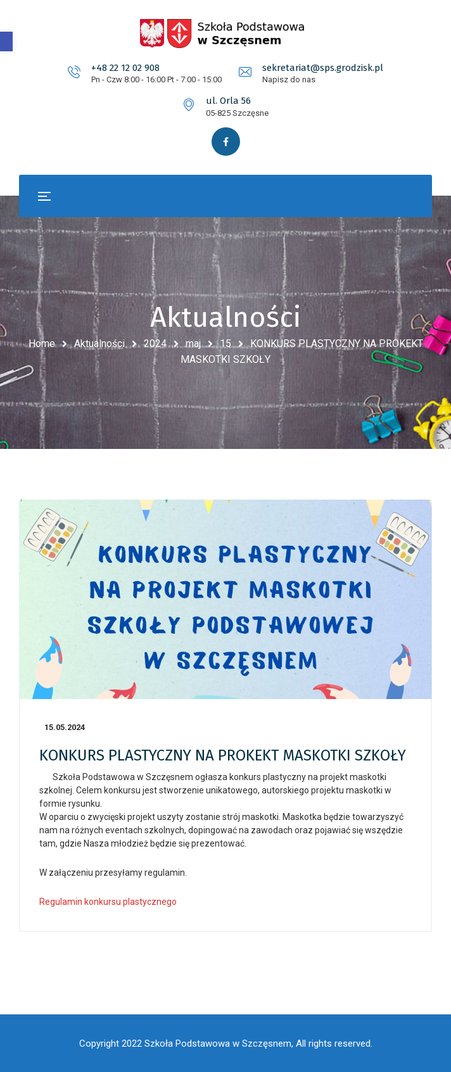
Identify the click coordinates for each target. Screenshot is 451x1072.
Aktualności (99, 343)
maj (193, 343)
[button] (6, 41)
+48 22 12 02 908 (125, 67)
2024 (155, 343)
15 (225, 343)
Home (42, 343)
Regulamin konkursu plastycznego (108, 902)
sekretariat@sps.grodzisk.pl (322, 67)
